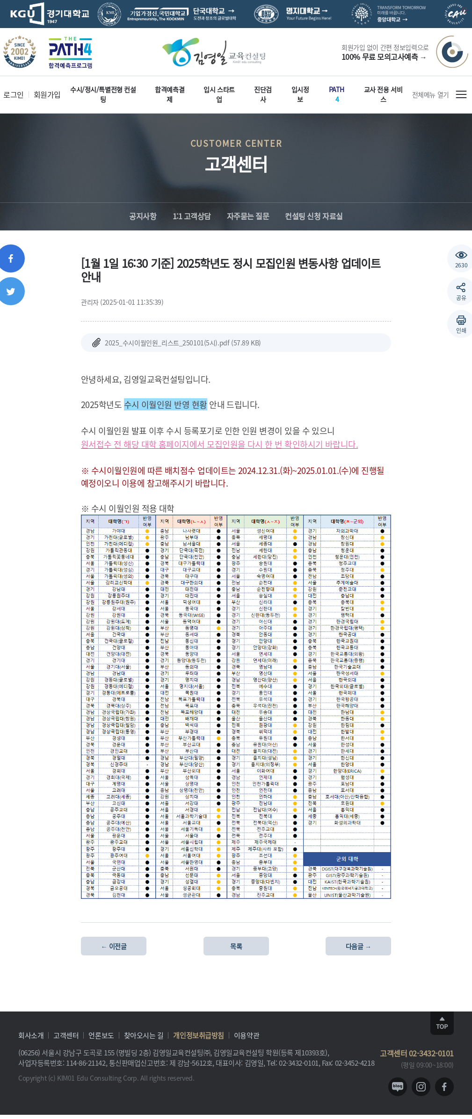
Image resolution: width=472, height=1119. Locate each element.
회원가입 (47, 94)
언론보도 (101, 1035)
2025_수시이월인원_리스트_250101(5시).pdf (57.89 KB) (175, 343)
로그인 (13, 94)
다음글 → (358, 946)
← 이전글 (114, 946)
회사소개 (31, 1035)
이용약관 (246, 1035)
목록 (236, 946)
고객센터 (66, 1035)
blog (397, 1086)
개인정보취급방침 (198, 1035)
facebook (444, 1086)
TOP (442, 1023)
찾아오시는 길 (144, 1035)
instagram (421, 1086)
